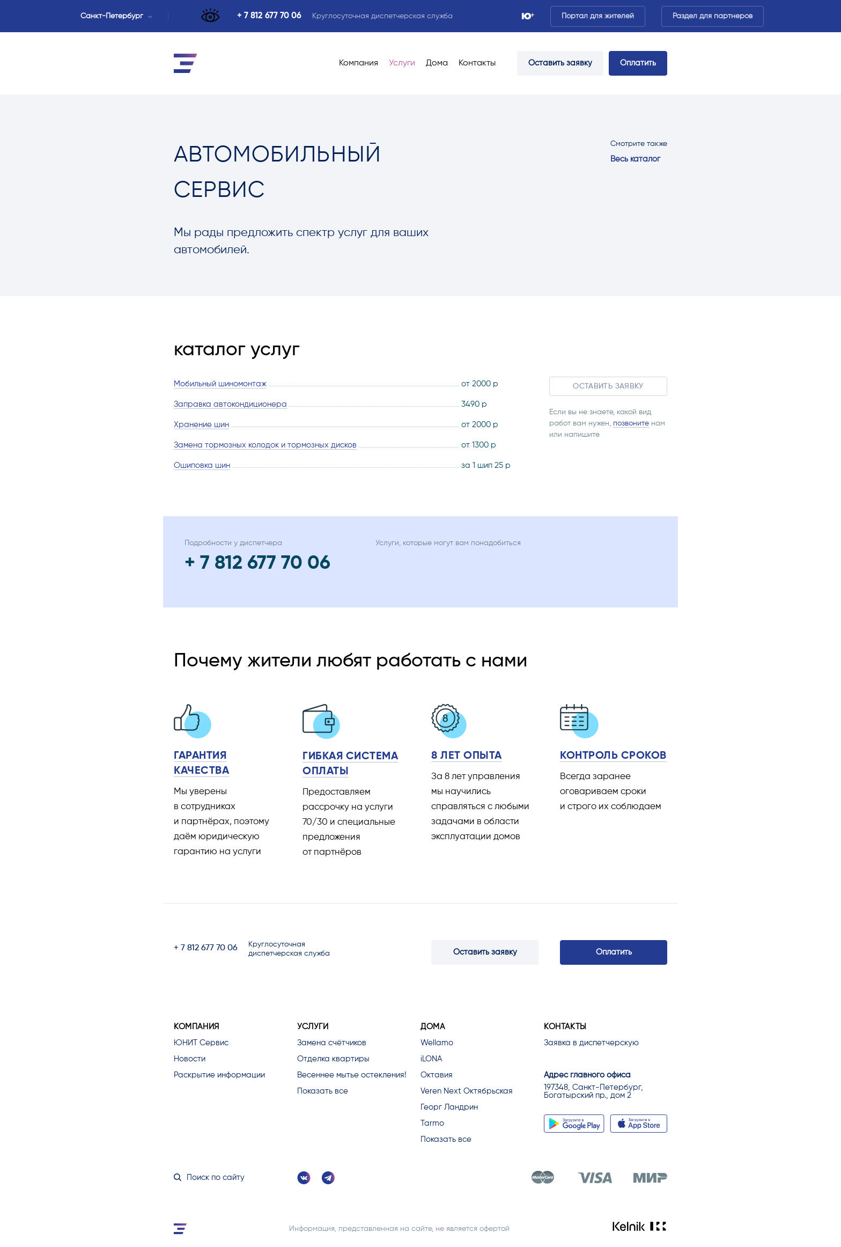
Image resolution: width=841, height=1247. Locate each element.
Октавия (436, 1075)
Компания (358, 63)
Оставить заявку (560, 63)
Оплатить (638, 63)
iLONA (431, 1059)
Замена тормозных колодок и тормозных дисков (265, 445)
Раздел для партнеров (713, 16)
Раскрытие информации (219, 1075)
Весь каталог (635, 159)
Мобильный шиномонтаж (220, 384)
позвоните (631, 423)
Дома (437, 63)
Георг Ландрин (449, 1107)
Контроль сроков (613, 756)
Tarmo (432, 1123)
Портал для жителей (598, 16)
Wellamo (436, 1043)
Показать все (322, 1091)
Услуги (402, 63)
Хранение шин (201, 425)
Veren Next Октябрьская (466, 1091)
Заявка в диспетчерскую (591, 1043)
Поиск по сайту (209, 1177)
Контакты (477, 63)
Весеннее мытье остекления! (351, 1075)
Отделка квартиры (333, 1059)
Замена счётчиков (331, 1043)
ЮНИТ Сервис (201, 1043)
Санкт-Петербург (116, 16)
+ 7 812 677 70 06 (269, 16)
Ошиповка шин (202, 465)
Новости (189, 1059)
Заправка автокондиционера (230, 404)
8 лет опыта (466, 756)
